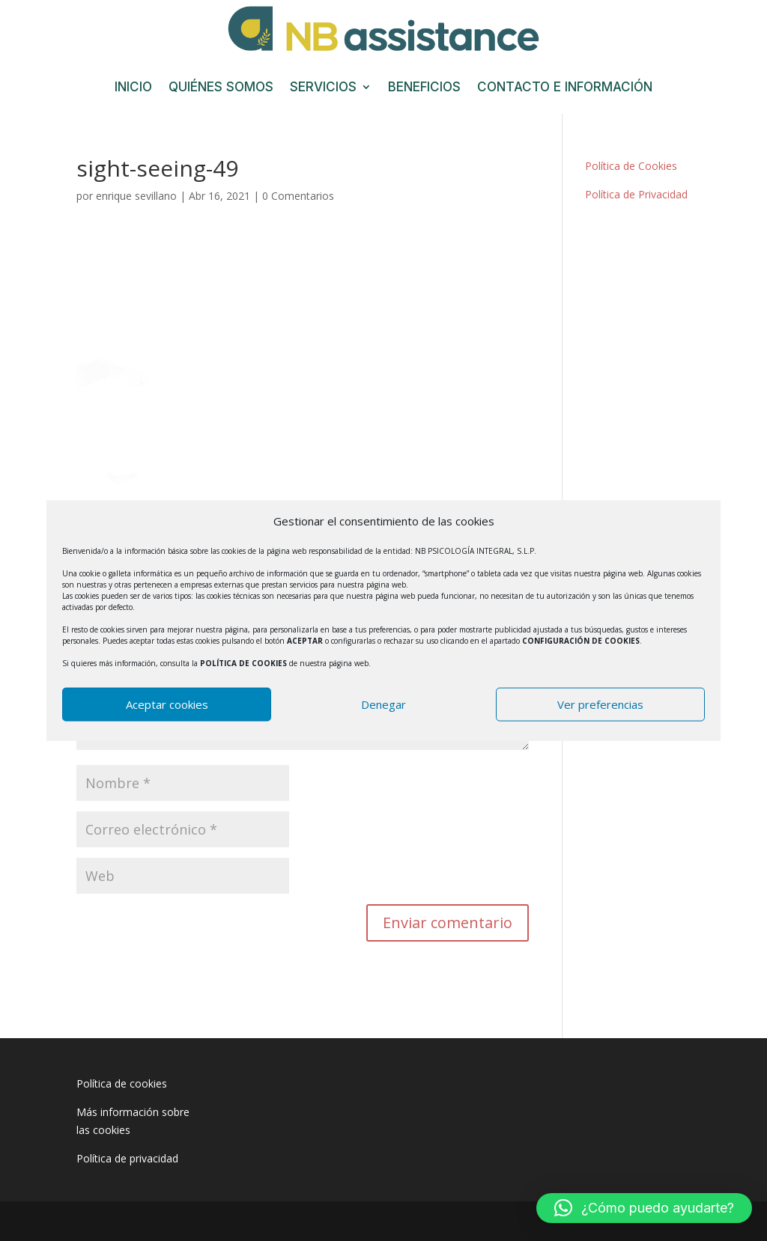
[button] (644, 1208)
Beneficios (424, 88)
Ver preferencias (600, 704)
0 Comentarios (298, 196)
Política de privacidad (127, 1158)
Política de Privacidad (636, 194)
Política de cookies (121, 1083)
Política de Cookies (631, 166)
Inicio (133, 88)
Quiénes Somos (221, 88)
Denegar (383, 704)
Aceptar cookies (167, 704)
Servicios (323, 88)
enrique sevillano (136, 196)
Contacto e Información (564, 88)
